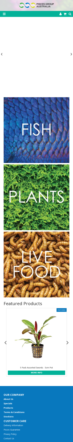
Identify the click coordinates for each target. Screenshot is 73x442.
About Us (8, 326)
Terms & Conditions (14, 339)
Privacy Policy (10, 361)
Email (6, 395)
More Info (36, 299)
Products (8, 335)
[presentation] (2, 17)
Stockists (9, 343)
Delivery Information (13, 352)
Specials (8, 330)
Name (6, 386)
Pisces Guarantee (12, 356)
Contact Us (9, 365)
